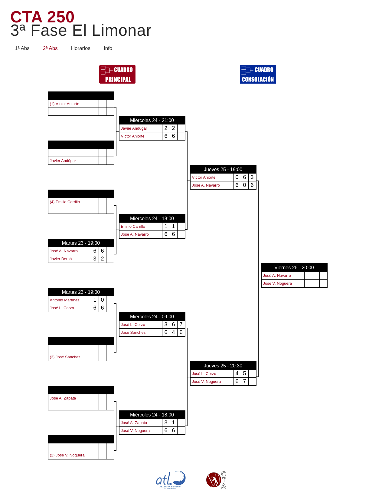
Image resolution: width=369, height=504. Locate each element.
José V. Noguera (277, 283)
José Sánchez (133, 332)
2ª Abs (50, 48)
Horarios (80, 48)
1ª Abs (22, 48)
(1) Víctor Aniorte (65, 103)
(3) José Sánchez (65, 357)
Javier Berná (61, 259)
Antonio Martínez (65, 300)
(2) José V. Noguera (67, 455)
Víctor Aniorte (133, 136)
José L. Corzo (62, 308)
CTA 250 (81, 24)
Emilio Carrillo (133, 226)
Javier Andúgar (134, 128)
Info (108, 48)
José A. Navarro (206, 185)
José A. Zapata (63, 398)
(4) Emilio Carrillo (65, 202)
